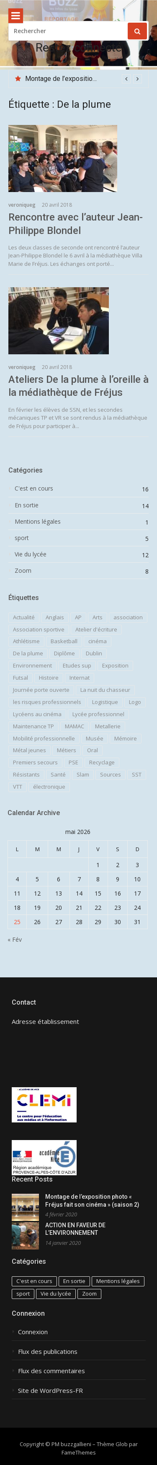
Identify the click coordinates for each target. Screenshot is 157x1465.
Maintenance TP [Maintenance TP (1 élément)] (33, 726)
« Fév (15, 939)
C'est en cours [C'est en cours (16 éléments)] (34, 1281)
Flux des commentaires (51, 1371)
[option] (83, 78)
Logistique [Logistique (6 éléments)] (105, 702)
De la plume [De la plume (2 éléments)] (28, 653)
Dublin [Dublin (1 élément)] (94, 653)
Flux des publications (47, 1352)
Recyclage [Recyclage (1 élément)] (102, 762)
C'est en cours (34, 488)
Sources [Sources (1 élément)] (110, 774)
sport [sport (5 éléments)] (23, 1293)
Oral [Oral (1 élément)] (92, 750)
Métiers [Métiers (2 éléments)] (66, 750)
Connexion (33, 1332)
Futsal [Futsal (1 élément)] (20, 677)
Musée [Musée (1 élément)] (94, 738)
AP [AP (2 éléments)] (78, 617)
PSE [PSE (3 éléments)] (73, 762)
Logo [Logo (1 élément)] (135, 702)
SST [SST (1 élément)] (137, 774)
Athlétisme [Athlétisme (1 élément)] (26, 641)
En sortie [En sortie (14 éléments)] (74, 1281)
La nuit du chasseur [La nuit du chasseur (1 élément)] (105, 690)
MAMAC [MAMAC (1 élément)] (74, 726)
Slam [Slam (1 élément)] (83, 774)
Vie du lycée (30, 554)
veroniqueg (22, 204)
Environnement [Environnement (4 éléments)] (32, 665)
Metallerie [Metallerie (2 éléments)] (108, 726)
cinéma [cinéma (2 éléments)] (97, 641)
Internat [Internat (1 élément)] (79, 677)
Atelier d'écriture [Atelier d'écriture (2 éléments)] (96, 629)
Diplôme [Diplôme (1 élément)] (64, 653)
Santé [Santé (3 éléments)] (58, 774)
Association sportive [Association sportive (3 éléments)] (38, 629)
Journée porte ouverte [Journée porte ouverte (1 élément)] (41, 690)
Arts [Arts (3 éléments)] (98, 617)
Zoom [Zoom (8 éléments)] (89, 1293)
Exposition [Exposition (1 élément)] (115, 665)
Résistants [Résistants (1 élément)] (26, 774)
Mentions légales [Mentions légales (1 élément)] (118, 1281)
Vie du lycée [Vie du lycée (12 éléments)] (56, 1293)
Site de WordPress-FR (50, 1391)
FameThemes (79, 1452)
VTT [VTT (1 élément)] (17, 786)
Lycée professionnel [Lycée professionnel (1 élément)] (98, 714)
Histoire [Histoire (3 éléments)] (49, 677)
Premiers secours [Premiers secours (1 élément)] (35, 762)
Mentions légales (38, 521)
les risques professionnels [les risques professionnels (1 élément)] (47, 702)
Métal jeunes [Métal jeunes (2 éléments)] (29, 750)
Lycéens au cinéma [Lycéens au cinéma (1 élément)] (37, 714)
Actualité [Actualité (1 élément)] (24, 617)
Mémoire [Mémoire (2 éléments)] (125, 738)
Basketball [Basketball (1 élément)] (64, 641)
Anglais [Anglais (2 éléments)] (55, 617)
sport (22, 538)
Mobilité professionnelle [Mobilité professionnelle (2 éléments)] (44, 738)
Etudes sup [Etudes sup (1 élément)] (77, 665)
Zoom (23, 570)
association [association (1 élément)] (128, 617)
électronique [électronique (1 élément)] (49, 786)
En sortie (27, 505)
